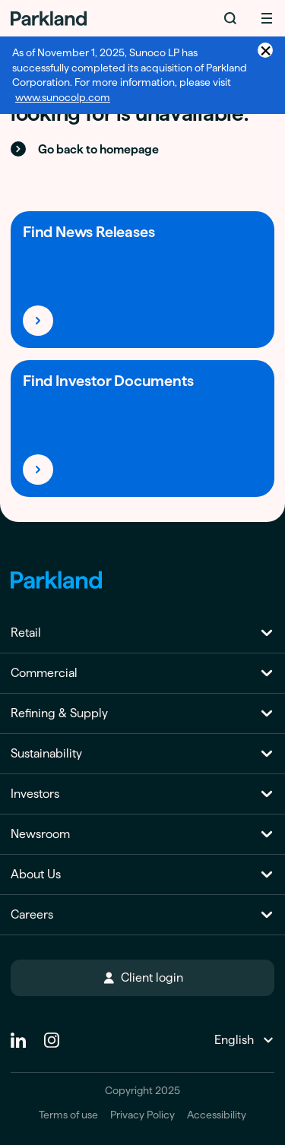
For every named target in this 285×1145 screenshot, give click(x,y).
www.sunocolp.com (62, 97)
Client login (143, 977)
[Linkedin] (18, 1034)
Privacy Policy (142, 1115)
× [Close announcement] (265, 50)
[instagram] (51, 1034)
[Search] (230, 18)
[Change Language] (242, 1040)
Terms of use (68, 1115)
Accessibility (216, 1115)
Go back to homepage (85, 149)
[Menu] (267, 18)
